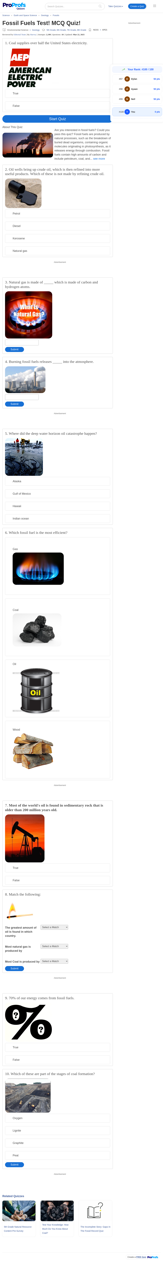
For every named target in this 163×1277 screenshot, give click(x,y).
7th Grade (71, 30)
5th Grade (51, 30)
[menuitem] (115, 7)
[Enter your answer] (22, 342)
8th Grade (81, 30)
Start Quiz (57, 119)
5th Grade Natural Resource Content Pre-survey (18, 1229)
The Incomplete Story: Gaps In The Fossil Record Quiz (95, 1229)
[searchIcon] (100, 6)
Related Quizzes (13, 1196)
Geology (36, 30)
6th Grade (61, 30)
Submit (14, 349)
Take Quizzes (115, 6)
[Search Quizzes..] (75, 6)
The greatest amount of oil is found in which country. (20, 931)
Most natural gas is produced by (18, 948)
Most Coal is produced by (22, 961)
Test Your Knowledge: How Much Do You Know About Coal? (55, 1229)
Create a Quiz (137, 6)
